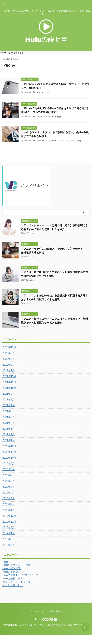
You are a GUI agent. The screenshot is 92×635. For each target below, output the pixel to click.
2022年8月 (8, 353)
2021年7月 (8, 405)
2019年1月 (8, 533)
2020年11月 (9, 452)
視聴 (59, 116)
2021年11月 (9, 382)
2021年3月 (8, 428)
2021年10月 (9, 388)
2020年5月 (8, 486)
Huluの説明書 (46, 619)
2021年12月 (9, 376)
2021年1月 (8, 440)
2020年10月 (9, 457)
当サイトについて (38, 611)
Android (40, 140)
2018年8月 (8, 539)
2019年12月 (9, 515)
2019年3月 (8, 527)
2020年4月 (8, 492)
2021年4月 (8, 422)
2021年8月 (8, 399)
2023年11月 (9, 347)
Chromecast (42, 116)
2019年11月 (9, 521)
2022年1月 (8, 370)
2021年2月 (8, 434)
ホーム (23, 611)
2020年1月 (8, 510)
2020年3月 (8, 498)
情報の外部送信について (60, 611)
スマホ (61, 140)
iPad (47, 140)
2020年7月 (8, 475)
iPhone (40, 92)
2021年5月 (8, 417)
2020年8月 (8, 469)
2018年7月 (8, 545)
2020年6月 (8, 481)
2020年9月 (8, 463)
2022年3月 (8, 358)
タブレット (71, 140)
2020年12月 (9, 446)
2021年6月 (8, 411)
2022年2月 (8, 364)
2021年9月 (8, 393)
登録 (46, 92)
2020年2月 (8, 504)
